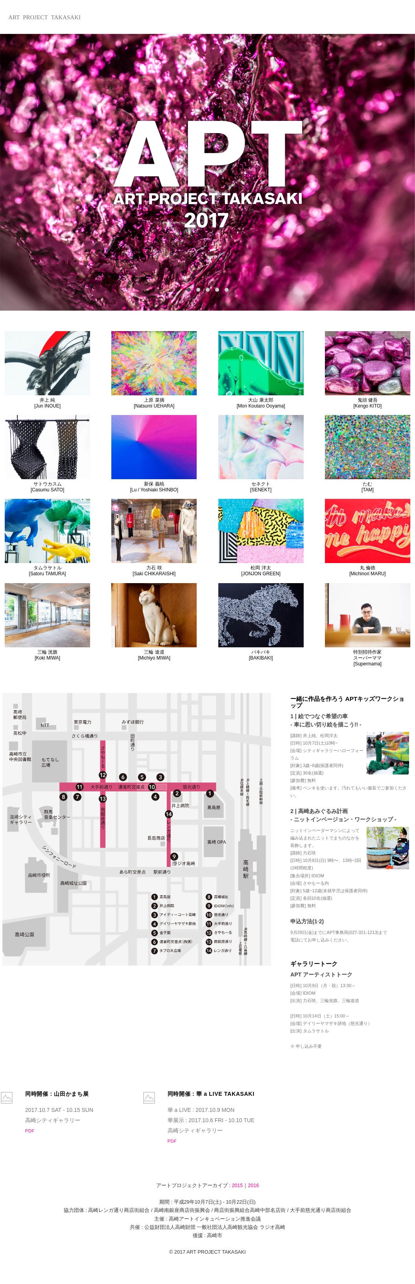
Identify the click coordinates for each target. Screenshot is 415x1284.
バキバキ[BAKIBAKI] (261, 622)
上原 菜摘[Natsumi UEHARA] (154, 370)
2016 (253, 1185)
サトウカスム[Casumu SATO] (47, 454)
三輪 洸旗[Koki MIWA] (47, 622)
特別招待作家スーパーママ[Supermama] (367, 625)
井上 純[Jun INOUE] (47, 370)
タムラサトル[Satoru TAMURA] (47, 537)
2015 (237, 1185)
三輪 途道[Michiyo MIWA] (154, 622)
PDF (30, 1130)
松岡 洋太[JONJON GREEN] (261, 537)
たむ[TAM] (367, 454)
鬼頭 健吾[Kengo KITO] (367, 370)
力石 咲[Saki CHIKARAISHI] (154, 537)
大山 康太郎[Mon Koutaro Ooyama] (261, 370)
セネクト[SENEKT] (261, 454)
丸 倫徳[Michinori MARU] (367, 537)
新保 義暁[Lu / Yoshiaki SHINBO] (154, 454)
